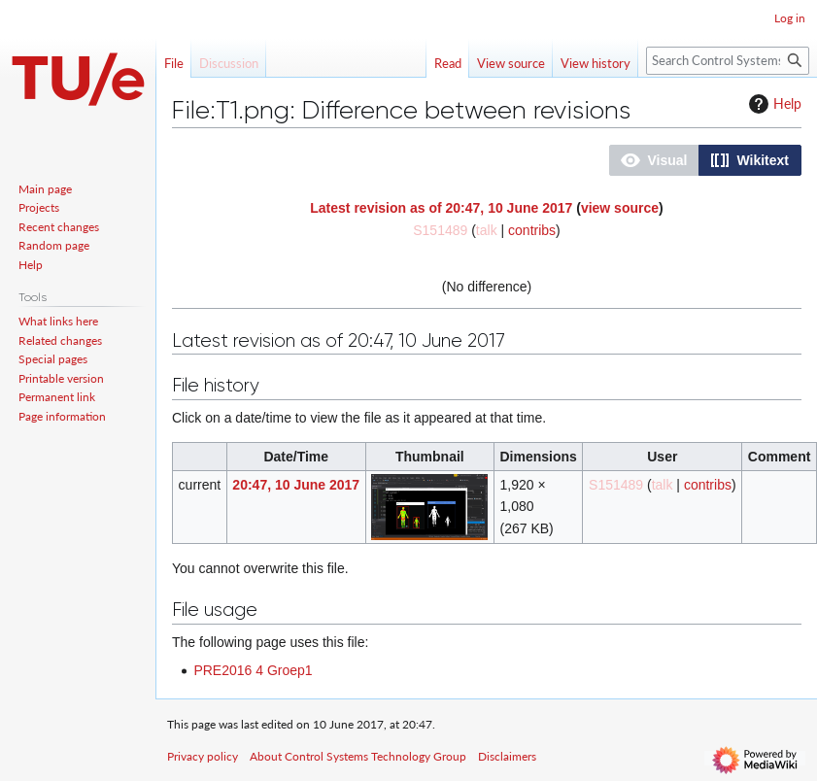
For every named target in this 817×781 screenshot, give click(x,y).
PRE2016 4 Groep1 (252, 670)
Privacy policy (202, 756)
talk (486, 230)
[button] (654, 160)
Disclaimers (507, 756)
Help (772, 104)
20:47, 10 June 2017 (295, 484)
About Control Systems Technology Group (358, 756)
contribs (532, 230)
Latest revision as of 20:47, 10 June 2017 (441, 208)
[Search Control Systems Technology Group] (727, 61)
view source (620, 208)
